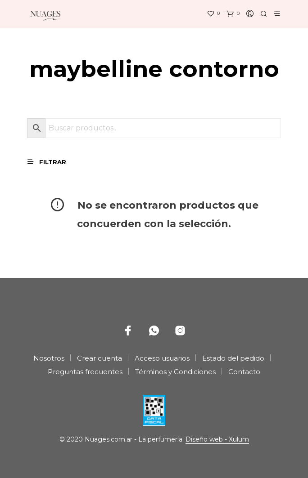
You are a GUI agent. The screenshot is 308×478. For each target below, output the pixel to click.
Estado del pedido (233, 358)
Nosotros (48, 358)
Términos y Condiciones (175, 371)
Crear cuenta (99, 358)
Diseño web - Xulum (217, 439)
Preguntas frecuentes (85, 371)
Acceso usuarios (162, 358)
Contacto (244, 371)
